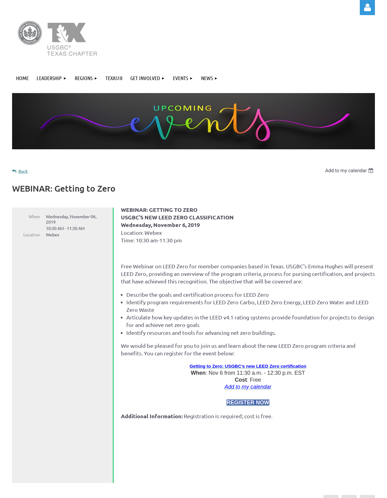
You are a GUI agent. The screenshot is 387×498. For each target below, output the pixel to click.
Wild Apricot (302, 490)
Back (23, 171)
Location (31, 234)
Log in (367, 7)
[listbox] (350, 170)
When (34, 216)
